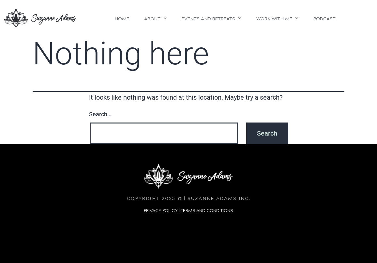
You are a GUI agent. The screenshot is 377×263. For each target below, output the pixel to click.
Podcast (324, 18)
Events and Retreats (211, 18)
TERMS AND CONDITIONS (207, 210)
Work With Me (277, 18)
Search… (100, 114)
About (155, 18)
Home (121, 18)
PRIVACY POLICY (161, 210)
